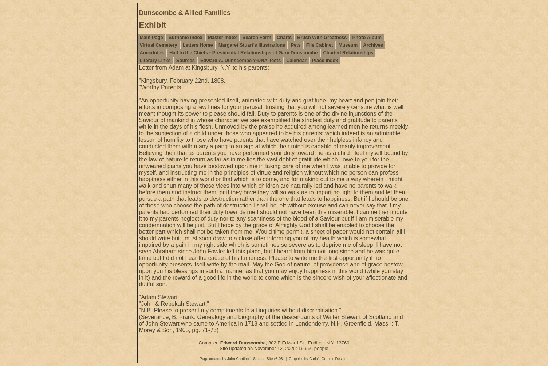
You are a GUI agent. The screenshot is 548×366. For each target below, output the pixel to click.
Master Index (222, 37)
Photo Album (367, 37)
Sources (185, 60)
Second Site (263, 359)
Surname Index (185, 37)
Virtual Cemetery (158, 45)
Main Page (151, 37)
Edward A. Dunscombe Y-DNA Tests (240, 60)
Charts (284, 37)
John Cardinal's (239, 359)
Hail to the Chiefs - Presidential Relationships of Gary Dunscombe (243, 52)
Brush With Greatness (322, 37)
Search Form (256, 37)
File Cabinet (319, 45)
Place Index (325, 60)
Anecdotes (152, 52)
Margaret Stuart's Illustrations (251, 45)
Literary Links (155, 60)
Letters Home (198, 45)
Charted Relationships (348, 52)
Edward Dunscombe (243, 343)
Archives (373, 45)
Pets (295, 45)
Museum (348, 45)
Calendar (296, 60)
